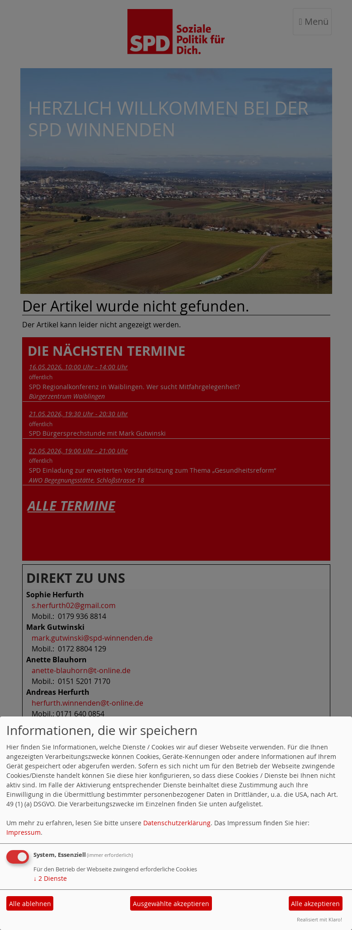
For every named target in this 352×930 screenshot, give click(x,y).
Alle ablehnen (30, 903)
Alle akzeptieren (315, 903)
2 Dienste (50, 878)
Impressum (23, 832)
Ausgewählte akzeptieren (171, 903)
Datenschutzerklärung (177, 822)
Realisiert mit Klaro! (319, 919)
